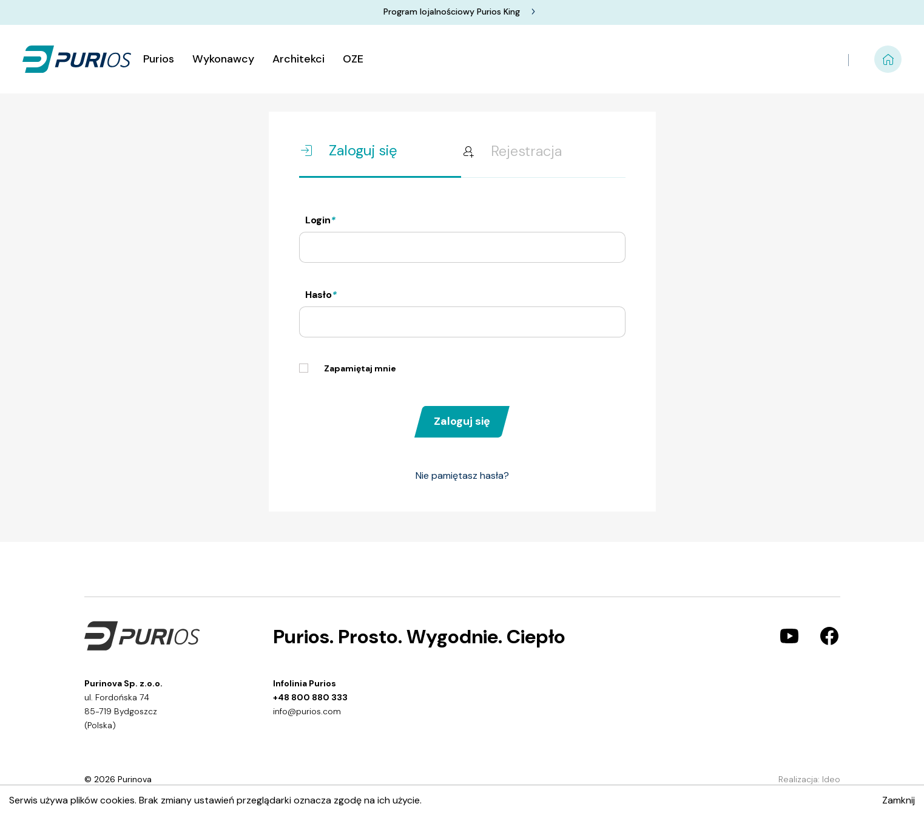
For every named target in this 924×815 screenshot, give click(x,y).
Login (320, 220)
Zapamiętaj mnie (347, 369)
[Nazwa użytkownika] (462, 247)
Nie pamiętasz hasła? (462, 475)
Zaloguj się (462, 421)
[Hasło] (462, 321)
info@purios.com (307, 711)
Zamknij (898, 800)
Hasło (321, 294)
